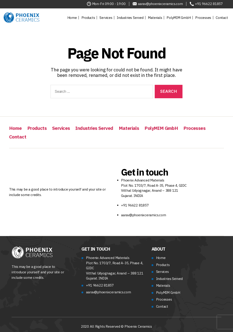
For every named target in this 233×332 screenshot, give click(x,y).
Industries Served (130, 17)
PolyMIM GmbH (179, 17)
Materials (155, 17)
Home (72, 17)
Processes (203, 17)
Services (105, 17)
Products (88, 17)
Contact (222, 17)
